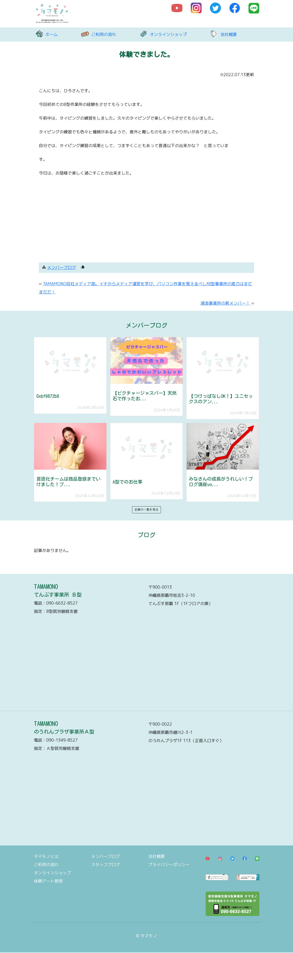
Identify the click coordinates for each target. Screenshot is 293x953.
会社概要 (228, 34)
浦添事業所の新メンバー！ (225, 303)
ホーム (51, 34)
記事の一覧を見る (146, 509)
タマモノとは (46, 856)
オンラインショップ (168, 34)
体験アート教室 (48, 881)
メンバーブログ (61, 267)
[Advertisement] (146, 220)
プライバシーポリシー (169, 864)
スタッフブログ (105, 864)
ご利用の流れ (103, 34)
